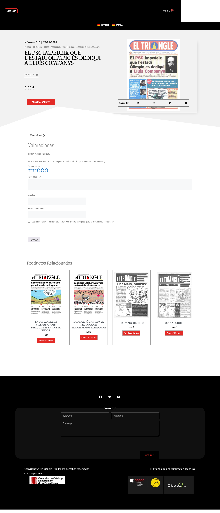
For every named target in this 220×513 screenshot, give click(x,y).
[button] (31, 75)
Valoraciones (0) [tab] (37, 135)
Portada (27, 46)
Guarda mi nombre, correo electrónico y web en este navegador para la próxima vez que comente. (73, 221)
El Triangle (37, 46)
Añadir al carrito (41, 102)
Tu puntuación (35, 166)
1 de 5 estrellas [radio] (30, 170)
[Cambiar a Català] (117, 25)
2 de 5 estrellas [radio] (34, 170)
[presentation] (51, 231)
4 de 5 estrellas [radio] (42, 170)
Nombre (32, 195)
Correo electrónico (37, 208)
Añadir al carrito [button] (45, 340)
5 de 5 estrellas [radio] (46, 170)
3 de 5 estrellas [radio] (38, 170)
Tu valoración (34, 176)
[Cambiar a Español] (103, 25)
